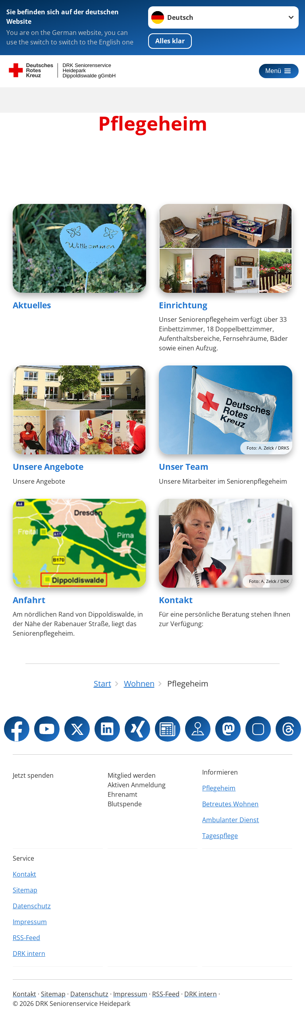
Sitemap (25, 890)
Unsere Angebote (48, 466)
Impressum (30, 921)
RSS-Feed (26, 937)
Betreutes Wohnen (230, 804)
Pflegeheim (219, 788)
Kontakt (176, 600)
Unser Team (183, 466)
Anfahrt (29, 600)
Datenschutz (32, 906)
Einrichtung (183, 305)
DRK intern (29, 953)
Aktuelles (32, 305)
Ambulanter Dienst (230, 819)
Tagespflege (220, 835)
